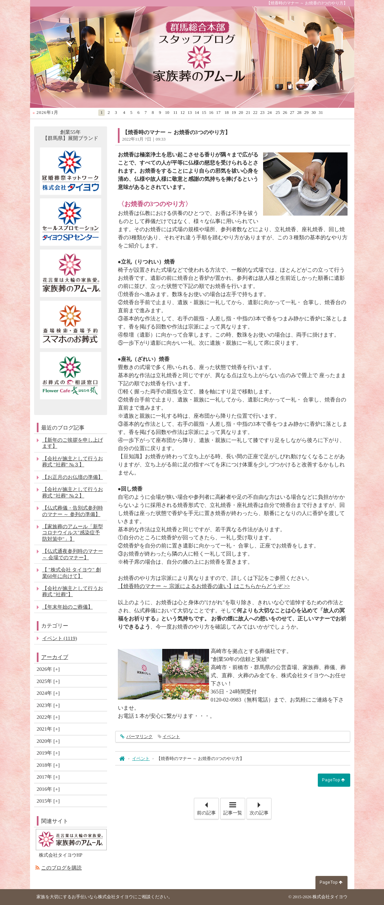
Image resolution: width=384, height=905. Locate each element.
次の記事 (260, 806)
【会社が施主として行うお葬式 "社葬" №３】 (72, 461)
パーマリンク (139, 736)
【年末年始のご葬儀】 (67, 607)
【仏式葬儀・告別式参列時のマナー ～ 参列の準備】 (72, 511)
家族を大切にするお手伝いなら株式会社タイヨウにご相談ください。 (104, 897)
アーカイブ (54, 657)
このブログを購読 (61, 868)
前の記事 (208, 806)
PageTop (331, 780)
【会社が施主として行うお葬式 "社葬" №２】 (72, 492)
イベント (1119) (59, 638)
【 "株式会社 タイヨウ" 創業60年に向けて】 (71, 573)
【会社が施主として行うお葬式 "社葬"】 (72, 591)
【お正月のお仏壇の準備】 (72, 477)
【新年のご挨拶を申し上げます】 (72, 443)
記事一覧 (232, 812)
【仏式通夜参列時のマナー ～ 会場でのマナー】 (72, 554)
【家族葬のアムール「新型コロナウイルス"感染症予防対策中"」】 (72, 532)
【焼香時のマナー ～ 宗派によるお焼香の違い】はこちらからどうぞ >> (204, 586)
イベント (171, 736)
